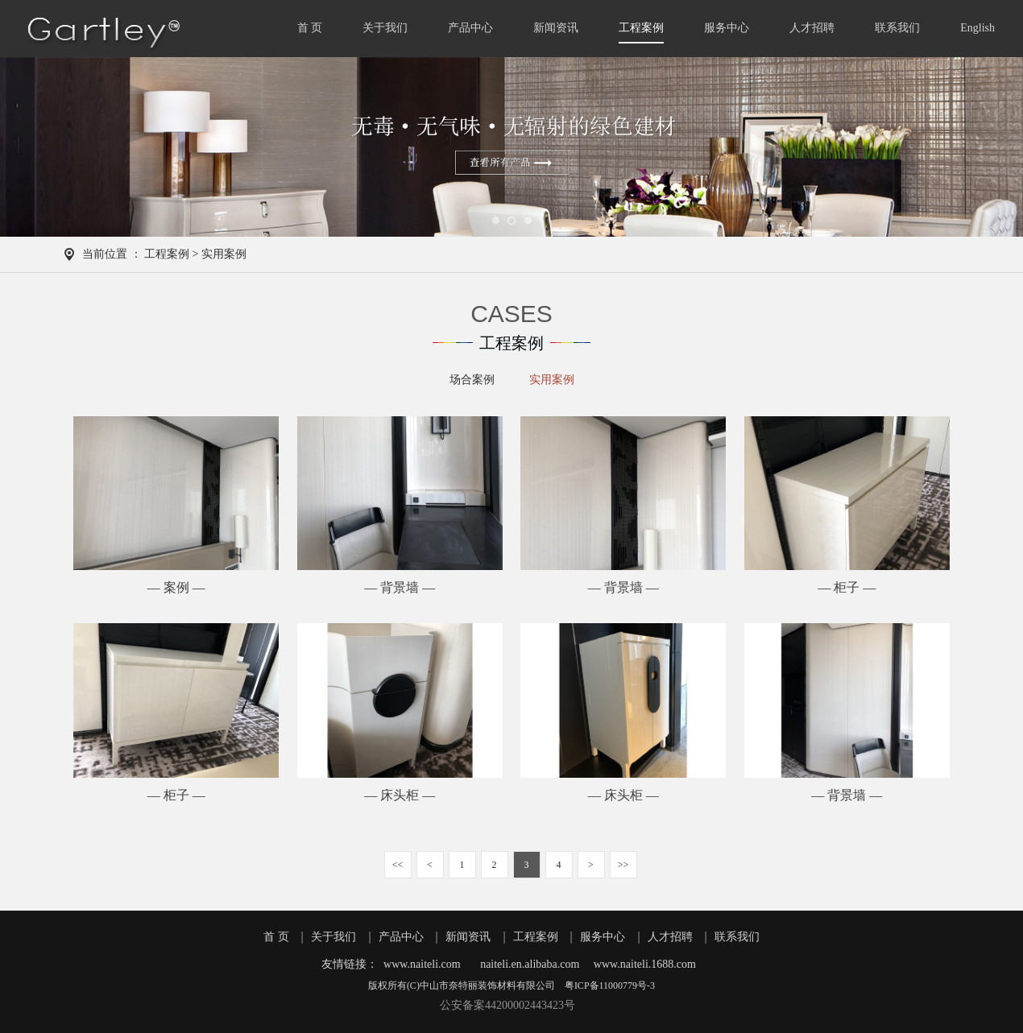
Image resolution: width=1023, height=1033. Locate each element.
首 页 (310, 28)
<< (398, 864)
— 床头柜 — (399, 795)
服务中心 (726, 28)
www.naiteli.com (422, 964)
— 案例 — (176, 587)
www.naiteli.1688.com (645, 964)
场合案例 (472, 380)
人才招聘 (812, 28)
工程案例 (641, 28)
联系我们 (897, 28)
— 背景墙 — (399, 587)
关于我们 (385, 28)
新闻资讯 (555, 28)
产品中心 (470, 28)
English (977, 28)
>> (623, 864)
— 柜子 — (847, 587)
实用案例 (551, 380)
